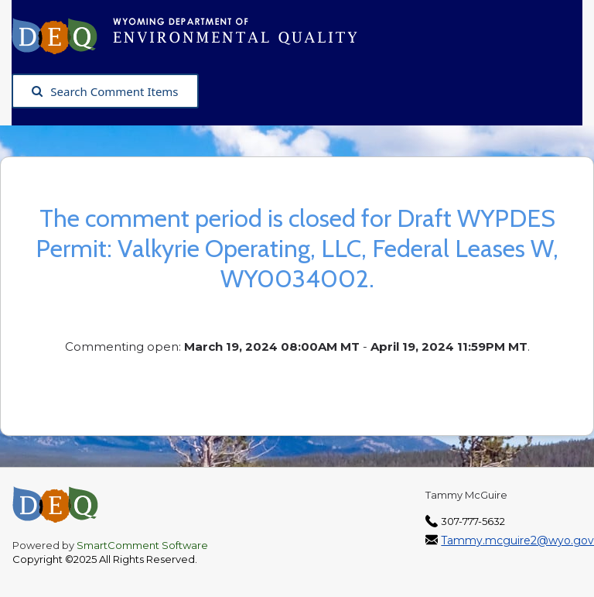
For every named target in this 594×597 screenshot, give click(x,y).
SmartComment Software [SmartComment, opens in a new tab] (142, 545)
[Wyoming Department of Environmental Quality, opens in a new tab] (192, 34)
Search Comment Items (105, 91)
